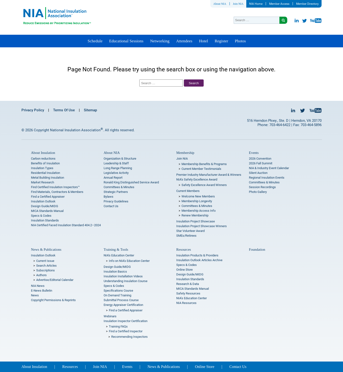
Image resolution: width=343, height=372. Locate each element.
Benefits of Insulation (45, 163)
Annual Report (113, 177)
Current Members (188, 191)
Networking (159, 41)
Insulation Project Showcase (195, 221)
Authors (41, 275)
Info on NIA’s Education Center (129, 261)
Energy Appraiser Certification (123, 305)
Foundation (257, 249)
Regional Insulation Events (266, 177)
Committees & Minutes (119, 187)
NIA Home (255, 3)
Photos (240, 41)
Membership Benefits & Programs (204, 164)
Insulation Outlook (43, 201)
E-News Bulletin (41, 290)
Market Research (42, 182)
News (35, 295)
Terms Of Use (64, 110)
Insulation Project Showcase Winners (201, 226)
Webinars (110, 316)
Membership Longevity (197, 201)
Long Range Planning (118, 168)
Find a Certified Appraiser (48, 196)
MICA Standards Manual (47, 211)
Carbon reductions (43, 158)
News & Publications (46, 249)
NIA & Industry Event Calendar (269, 168)
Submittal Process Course (121, 300)
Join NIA (238, 3)
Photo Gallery (258, 192)
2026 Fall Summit (260, 163)
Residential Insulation (45, 173)
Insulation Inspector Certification (125, 321)
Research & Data (187, 284)
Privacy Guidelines (116, 201)
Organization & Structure (120, 158)
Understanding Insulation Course (125, 281)
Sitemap (90, 110)
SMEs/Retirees (186, 235)
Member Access (279, 3)
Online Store (184, 269)
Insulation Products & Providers (197, 255)
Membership (185, 153)
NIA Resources (186, 303)
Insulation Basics (115, 271)
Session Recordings (262, 187)
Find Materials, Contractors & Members (57, 192)
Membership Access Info (199, 210)
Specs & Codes (41, 215)
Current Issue (45, 261)
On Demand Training (117, 295)
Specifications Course (118, 290)
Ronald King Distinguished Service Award (131, 182)
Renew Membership (195, 215)
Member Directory (307, 3)
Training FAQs (118, 326)
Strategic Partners (116, 192)
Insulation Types (42, 168)
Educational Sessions (126, 41)
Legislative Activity (116, 173)
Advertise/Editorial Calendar (54, 280)
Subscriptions (45, 270)
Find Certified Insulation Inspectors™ (55, 187)
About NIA (219, 3)
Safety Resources (188, 293)
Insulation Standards (45, 220)
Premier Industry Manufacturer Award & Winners (208, 174)
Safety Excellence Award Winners (204, 185)
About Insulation (43, 153)
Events (254, 153)
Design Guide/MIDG (44, 206)
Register (221, 41)
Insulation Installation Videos (123, 276)
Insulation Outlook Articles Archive (199, 260)
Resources (183, 249)
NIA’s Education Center (119, 255)
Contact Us (111, 206)
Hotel (203, 41)
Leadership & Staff (116, 163)
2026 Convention (260, 158)
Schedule (95, 41)
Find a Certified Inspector (125, 331)
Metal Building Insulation (47, 177)
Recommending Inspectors (129, 336)
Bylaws (108, 196)
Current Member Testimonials (201, 169)
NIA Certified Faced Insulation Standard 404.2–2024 (66, 225)
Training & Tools (116, 249)
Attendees (184, 41)
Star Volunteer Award (190, 231)
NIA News (38, 286)
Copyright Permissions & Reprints (53, 300)
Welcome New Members (198, 196)
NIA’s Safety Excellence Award (196, 179)
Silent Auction (258, 173)
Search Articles (46, 265)
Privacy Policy (32, 110)
